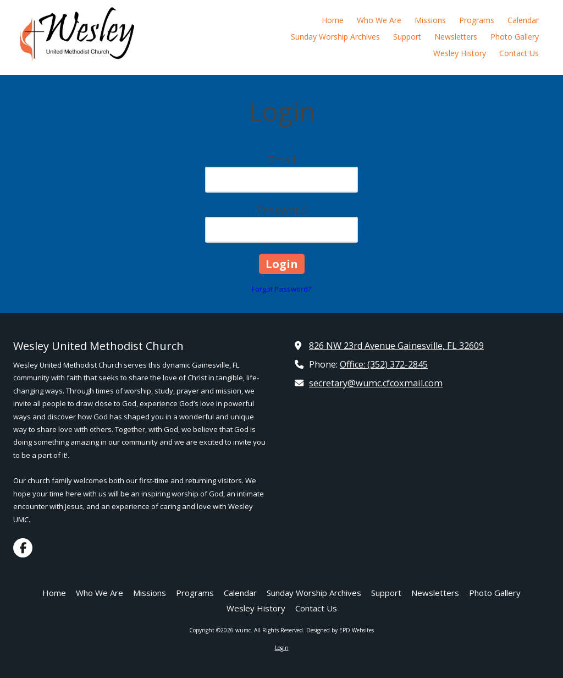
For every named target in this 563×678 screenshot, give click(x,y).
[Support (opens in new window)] (407, 37)
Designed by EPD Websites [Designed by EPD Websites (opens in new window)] (340, 630)
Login (282, 648)
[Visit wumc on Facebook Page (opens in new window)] (22, 547)
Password (281, 210)
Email (282, 159)
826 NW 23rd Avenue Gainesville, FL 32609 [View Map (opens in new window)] (396, 346)
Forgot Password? (281, 289)
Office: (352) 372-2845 (384, 364)
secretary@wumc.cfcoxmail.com (376, 383)
